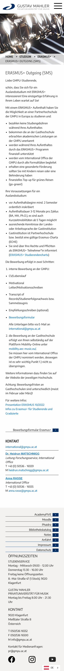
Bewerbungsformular (22, 317)
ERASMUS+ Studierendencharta (29, 255)
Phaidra (46, 524)
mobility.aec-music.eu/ (22, 348)
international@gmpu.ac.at (24, 328)
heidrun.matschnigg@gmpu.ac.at (28, 470)
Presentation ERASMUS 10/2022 (24, 404)
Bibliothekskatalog (40, 529)
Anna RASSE (14, 478)
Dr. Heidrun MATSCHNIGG (22, 453)
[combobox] (51, 668)
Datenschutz (43, 550)
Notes (47, 534)
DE (49, 667)
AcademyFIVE (42, 514)
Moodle (46, 519)
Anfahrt (46, 539)
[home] (26, 7)
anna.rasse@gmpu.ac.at (23, 490)
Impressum (44, 545)
